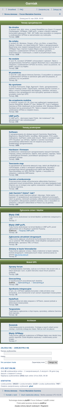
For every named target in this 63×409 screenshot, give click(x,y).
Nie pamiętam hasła (8, 362)
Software (13, 132)
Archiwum (31, 321)
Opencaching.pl (23, 283)
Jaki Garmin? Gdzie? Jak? (22, 193)
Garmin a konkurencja (20, 179)
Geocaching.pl (37, 283)
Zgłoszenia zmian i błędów (31, 210)
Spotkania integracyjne (20, 289)
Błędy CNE (14, 215)
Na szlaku (13, 41)
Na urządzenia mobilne (20, 100)
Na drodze (14, 27)
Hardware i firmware (19, 149)
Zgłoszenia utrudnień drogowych (25, 237)
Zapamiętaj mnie (39, 362)
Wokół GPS (31, 262)
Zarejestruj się (21, 348)
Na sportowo (15, 84)
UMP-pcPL (14, 116)
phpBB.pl (43, 403)
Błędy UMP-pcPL (17, 225)
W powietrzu (15, 72)
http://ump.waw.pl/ (21, 255)
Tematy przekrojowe (31, 128)
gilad (31, 386)
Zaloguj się (6, 348)
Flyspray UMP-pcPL (26, 231)
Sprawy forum (16, 267)
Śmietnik (13, 325)
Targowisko (14, 309)
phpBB (27, 400)
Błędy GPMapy (16, 333)
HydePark (13, 299)
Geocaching (15, 278)
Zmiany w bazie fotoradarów (22, 249)
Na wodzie (14, 59)
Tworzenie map (16, 163)
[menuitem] (10, 9)
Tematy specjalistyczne (31, 23)
